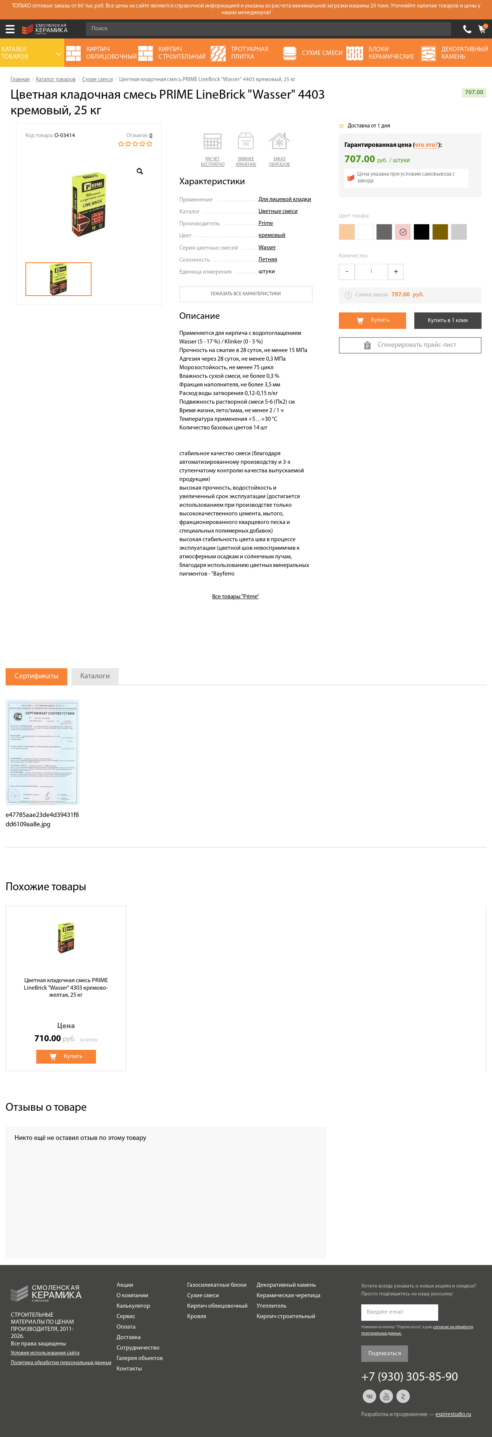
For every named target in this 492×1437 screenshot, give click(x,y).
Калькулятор (133, 1306)
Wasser (267, 248)
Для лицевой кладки (285, 200)
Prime (266, 223)
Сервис (126, 1317)
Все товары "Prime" (235, 597)
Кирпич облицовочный (217, 1306)
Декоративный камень (286, 1285)
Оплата (126, 1327)
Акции (125, 1285)
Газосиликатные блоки (217, 1285)
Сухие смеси (203, 1296)
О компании (132, 1296)
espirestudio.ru (453, 1415)
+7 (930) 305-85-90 (467, 29)
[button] (212, 150)
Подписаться (384, 1354)
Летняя (268, 260)
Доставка (129, 1338)
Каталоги (95, 676)
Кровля (196, 1317)
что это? (426, 145)
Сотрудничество (138, 1348)
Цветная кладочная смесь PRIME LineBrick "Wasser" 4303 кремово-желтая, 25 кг (66, 988)
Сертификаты (36, 676)
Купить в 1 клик (448, 321)
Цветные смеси (278, 212)
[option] (88, 204)
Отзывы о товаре (46, 1108)
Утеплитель (272, 1306)
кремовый (272, 235)
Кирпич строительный (286, 1317)
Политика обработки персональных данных (61, 1363)
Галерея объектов (140, 1359)
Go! (441, 29)
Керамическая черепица (289, 1296)
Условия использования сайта (45, 1353)
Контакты (129, 1369)
